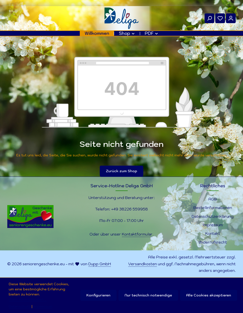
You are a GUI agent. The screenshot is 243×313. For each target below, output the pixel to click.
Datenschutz (20, 306)
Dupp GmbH (99, 263)
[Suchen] (209, 18)
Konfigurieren (98, 295)
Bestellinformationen (212, 207)
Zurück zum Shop (121, 171)
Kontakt (212, 233)
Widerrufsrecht (212, 242)
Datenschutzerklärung (213, 216)
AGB (212, 199)
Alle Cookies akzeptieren (208, 295)
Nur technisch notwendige (148, 295)
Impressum (213, 224)
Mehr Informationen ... (28, 299)
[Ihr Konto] (231, 18)
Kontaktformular (137, 234)
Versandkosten (142, 263)
